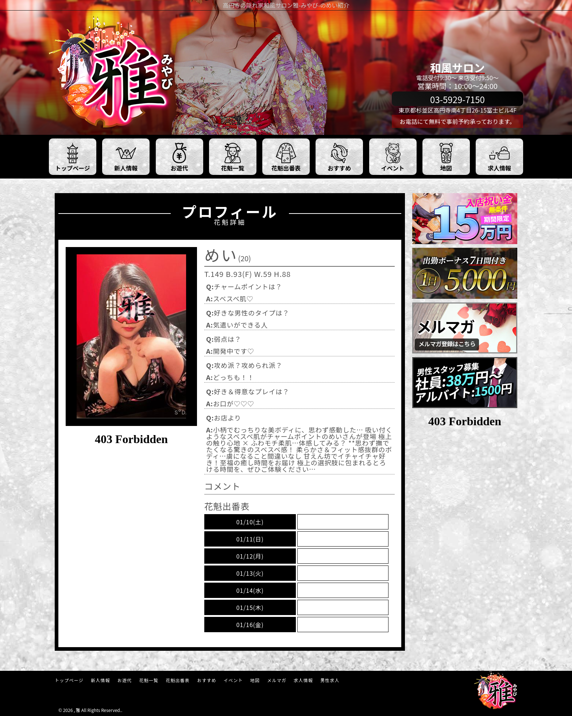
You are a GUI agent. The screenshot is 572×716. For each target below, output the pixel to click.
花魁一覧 (148, 680)
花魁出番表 (178, 680)
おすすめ (206, 680)
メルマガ (276, 680)
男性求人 (330, 680)
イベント (233, 680)
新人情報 (100, 680)
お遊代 (124, 680)
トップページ (69, 680)
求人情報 (303, 680)
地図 (255, 680)
